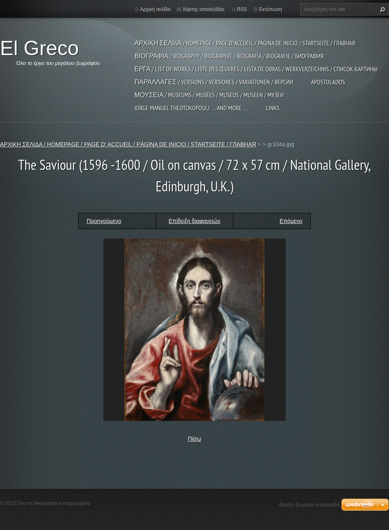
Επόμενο (291, 221)
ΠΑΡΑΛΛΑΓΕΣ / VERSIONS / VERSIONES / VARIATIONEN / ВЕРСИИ (214, 82)
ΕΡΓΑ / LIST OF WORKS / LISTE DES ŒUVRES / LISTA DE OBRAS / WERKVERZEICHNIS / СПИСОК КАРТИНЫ (256, 69)
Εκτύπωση (270, 9)
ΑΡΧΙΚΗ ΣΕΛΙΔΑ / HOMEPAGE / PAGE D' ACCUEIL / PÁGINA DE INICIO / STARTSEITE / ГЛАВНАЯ (245, 43)
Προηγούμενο (104, 221)
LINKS (273, 108)
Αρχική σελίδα (155, 9)
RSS (242, 9)
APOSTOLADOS (328, 82)
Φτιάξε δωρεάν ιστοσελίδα (309, 505)
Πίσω (194, 439)
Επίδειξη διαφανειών (194, 221)
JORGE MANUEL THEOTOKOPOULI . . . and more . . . (191, 108)
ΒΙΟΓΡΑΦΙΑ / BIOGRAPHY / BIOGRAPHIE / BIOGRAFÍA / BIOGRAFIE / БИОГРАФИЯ (229, 56)
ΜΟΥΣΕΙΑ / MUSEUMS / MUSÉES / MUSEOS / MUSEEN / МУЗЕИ (209, 95)
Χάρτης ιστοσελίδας (203, 9)
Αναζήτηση (381, 9)
